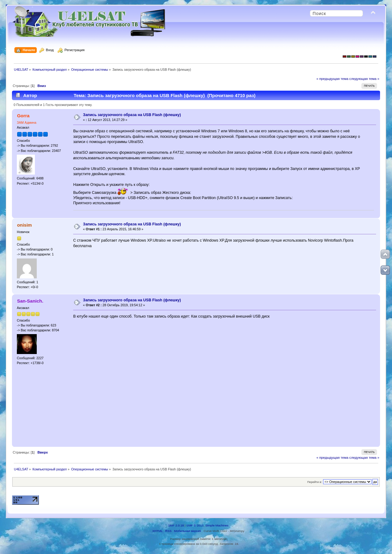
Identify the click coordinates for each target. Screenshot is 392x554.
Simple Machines (216, 525)
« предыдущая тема (332, 79)
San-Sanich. (30, 300)
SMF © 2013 (195, 525)
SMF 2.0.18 (176, 525)
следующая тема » (364, 79)
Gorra (23, 115)
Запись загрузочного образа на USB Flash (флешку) (132, 115)
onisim (24, 225)
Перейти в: (314, 482)
